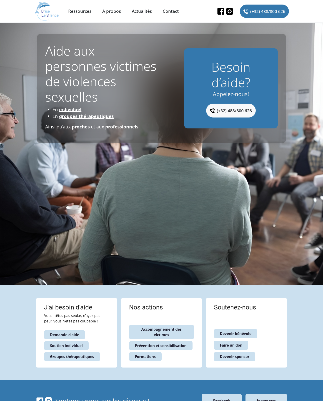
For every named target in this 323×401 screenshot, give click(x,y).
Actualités (142, 11)
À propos (111, 11)
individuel (70, 109)
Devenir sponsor (234, 356)
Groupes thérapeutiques (72, 356)
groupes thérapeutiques (86, 116)
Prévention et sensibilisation (161, 345)
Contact (171, 11)
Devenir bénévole (235, 333)
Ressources (79, 11)
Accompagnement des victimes (161, 332)
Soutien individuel (66, 345)
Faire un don (231, 345)
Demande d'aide (64, 334)
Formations (145, 356)
